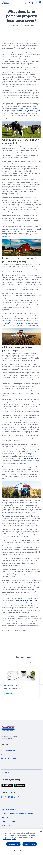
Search (27, 3)
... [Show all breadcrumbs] (8, 32)
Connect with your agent (29, 458)
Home (3, 32)
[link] (8, 751)
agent (9, 512)
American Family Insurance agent (28, 111)
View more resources (11, 686)
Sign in (34, 3)
